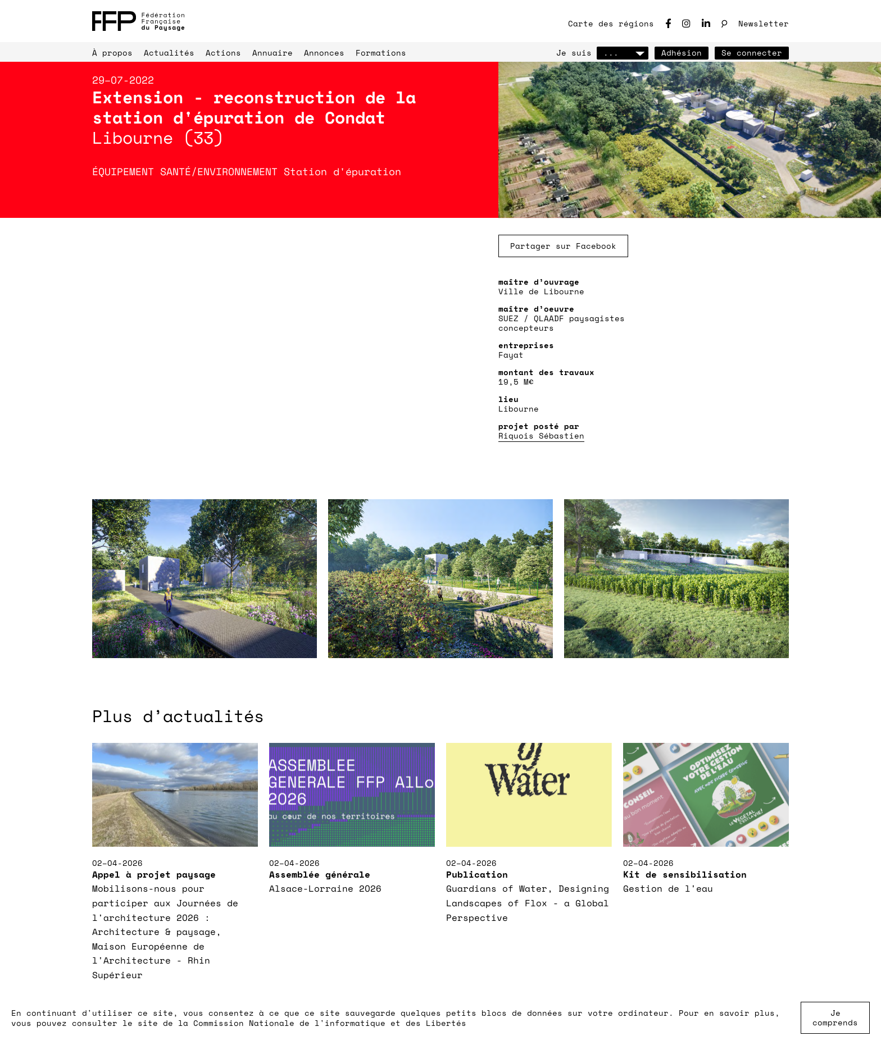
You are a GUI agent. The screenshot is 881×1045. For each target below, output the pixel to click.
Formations (381, 52)
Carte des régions (611, 23)
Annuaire (272, 52)
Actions (223, 52)
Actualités (169, 52)
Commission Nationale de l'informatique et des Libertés (329, 1023)
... (622, 52)
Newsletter (763, 23)
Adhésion (681, 52)
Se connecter (751, 52)
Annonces (324, 52)
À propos (112, 52)
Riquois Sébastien (541, 435)
